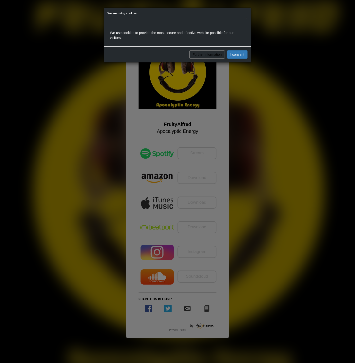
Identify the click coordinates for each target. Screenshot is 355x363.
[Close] (246, 17)
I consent (237, 54)
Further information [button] (207, 54)
